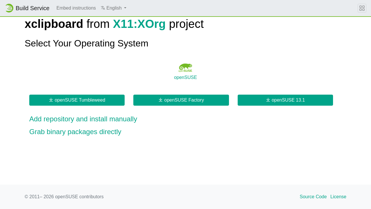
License (338, 196)
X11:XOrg (139, 23)
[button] (113, 8)
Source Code (313, 196)
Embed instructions (76, 8)
